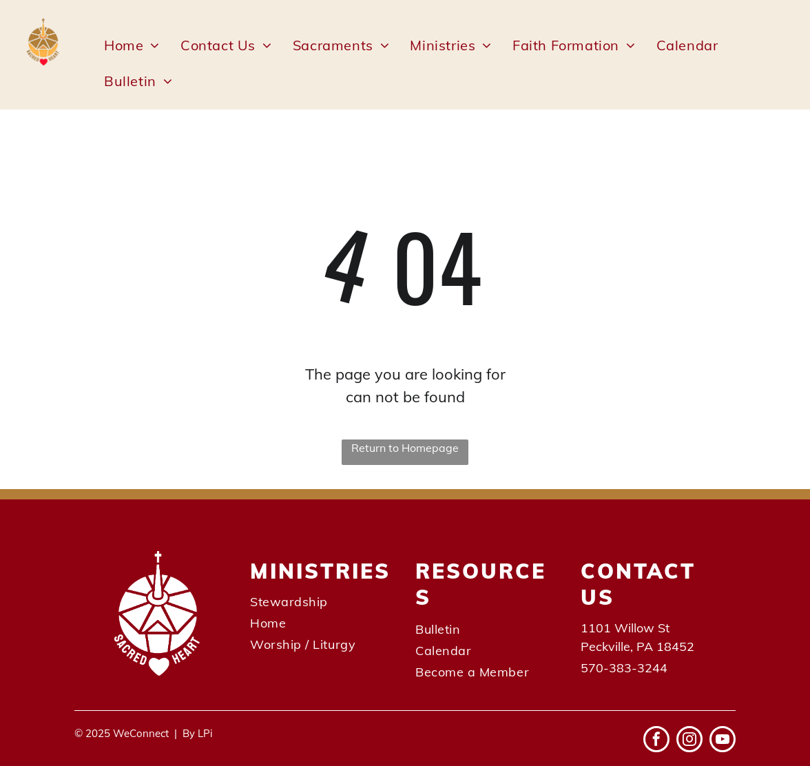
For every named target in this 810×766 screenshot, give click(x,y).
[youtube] (722, 741)
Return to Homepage (405, 448)
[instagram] (689, 741)
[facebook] (656, 741)
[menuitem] (132, 45)
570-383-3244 (624, 668)
